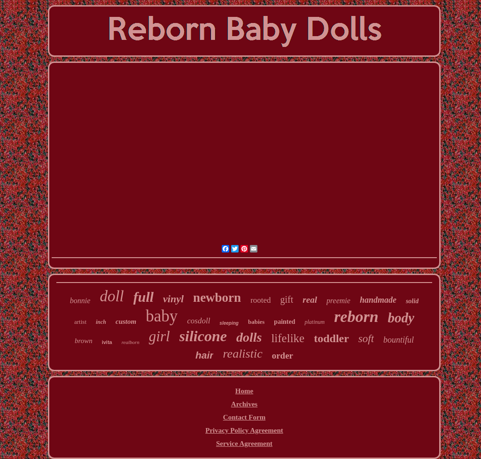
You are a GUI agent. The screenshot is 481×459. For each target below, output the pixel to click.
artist (80, 321)
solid (412, 301)
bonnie (80, 301)
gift (287, 299)
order (282, 355)
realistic (242, 353)
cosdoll (198, 320)
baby (162, 316)
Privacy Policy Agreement (244, 430)
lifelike (287, 338)
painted (284, 321)
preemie (338, 301)
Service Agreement (244, 443)
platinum (314, 322)
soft (366, 338)
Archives (244, 404)
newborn (217, 298)
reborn (356, 316)
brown (84, 340)
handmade (378, 300)
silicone (203, 336)
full (143, 297)
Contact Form (244, 417)
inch (101, 322)
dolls (249, 337)
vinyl (173, 299)
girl (159, 336)
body (401, 317)
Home (244, 391)
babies (256, 321)
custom (126, 321)
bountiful (398, 339)
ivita (107, 342)
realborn (131, 342)
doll (112, 296)
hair (204, 355)
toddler (331, 338)
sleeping (229, 323)
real (310, 300)
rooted (260, 300)
